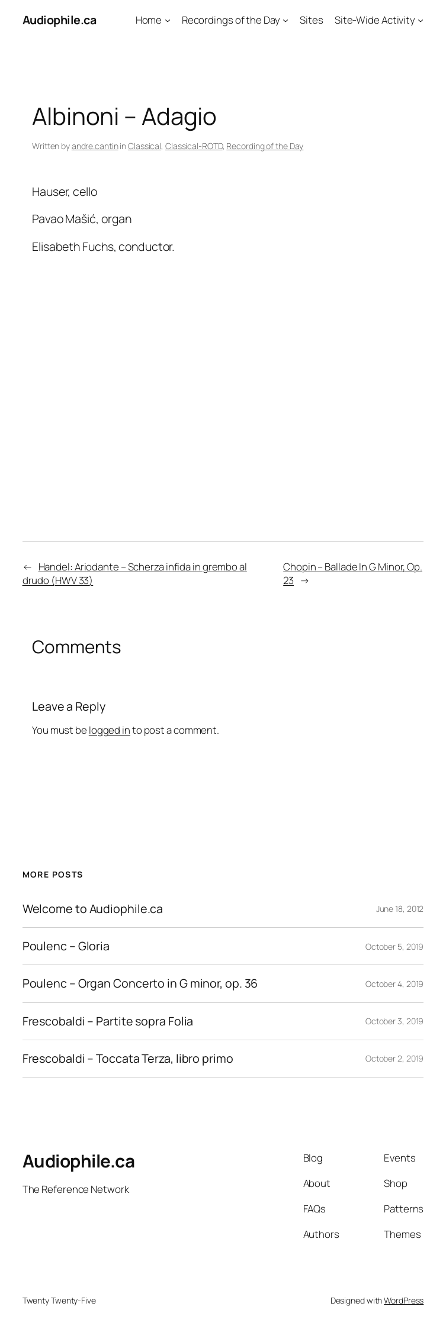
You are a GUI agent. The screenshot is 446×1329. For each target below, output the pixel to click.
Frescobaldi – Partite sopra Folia (108, 1021)
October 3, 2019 (394, 1021)
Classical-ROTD (194, 145)
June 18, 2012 (400, 908)
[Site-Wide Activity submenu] (420, 20)
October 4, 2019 (394, 983)
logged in (109, 730)
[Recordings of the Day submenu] (285, 20)
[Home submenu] (168, 20)
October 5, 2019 (394, 946)
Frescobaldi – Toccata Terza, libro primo (128, 1058)
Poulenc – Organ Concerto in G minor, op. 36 (140, 983)
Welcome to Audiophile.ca (93, 908)
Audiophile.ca (60, 20)
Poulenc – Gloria (66, 946)
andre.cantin (95, 145)
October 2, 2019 (394, 1058)
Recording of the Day (264, 145)
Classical (144, 145)
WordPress (403, 1300)
